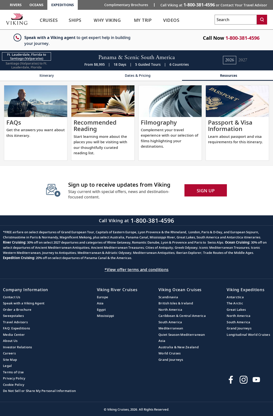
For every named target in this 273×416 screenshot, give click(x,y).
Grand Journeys (170, 359)
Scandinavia (168, 297)
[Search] (262, 20)
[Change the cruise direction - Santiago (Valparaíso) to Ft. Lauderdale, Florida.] (26, 65)
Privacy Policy (14, 378)
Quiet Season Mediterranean (181, 334)
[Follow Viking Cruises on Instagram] (243, 379)
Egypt (101, 309)
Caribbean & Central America (182, 315)
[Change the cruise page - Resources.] (227, 75)
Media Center (14, 334)
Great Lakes (236, 309)
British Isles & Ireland (175, 303)
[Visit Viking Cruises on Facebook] (231, 379)
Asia (100, 303)
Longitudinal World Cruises (248, 334)
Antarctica (235, 297)
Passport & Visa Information (230, 125)
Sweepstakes (13, 315)
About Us (10, 340)
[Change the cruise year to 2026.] (229, 60)
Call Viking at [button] (213, 5)
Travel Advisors (15, 322)
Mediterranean (170, 328)
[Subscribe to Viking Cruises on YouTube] (256, 379)
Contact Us (11, 297)
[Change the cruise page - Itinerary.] (45, 75)
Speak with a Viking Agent (23, 303)
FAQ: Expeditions (16, 328)
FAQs (13, 122)
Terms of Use (13, 372)
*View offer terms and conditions (136, 269)
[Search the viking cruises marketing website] (236, 20)
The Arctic (235, 303)
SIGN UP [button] (206, 191)
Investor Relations (17, 347)
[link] (49, 21)
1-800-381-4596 (242, 38)
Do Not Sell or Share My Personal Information (39, 391)
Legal (7, 366)
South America (170, 322)
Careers (9, 353)
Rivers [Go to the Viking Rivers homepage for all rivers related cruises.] (16, 4)
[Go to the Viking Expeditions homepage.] (16, 19)
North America (170, 309)
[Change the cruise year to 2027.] (242, 60)
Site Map (10, 359)
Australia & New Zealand (178, 347)
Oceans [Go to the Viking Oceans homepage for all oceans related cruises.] (36, 4)
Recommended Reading (95, 125)
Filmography (159, 122)
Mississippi (105, 315)
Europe (102, 297)
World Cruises (169, 353)
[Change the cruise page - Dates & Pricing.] (136, 75)
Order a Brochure (17, 309)
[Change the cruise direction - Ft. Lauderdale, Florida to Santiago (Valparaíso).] (26, 56)
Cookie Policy (13, 384)
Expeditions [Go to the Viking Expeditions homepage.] (62, 4)
